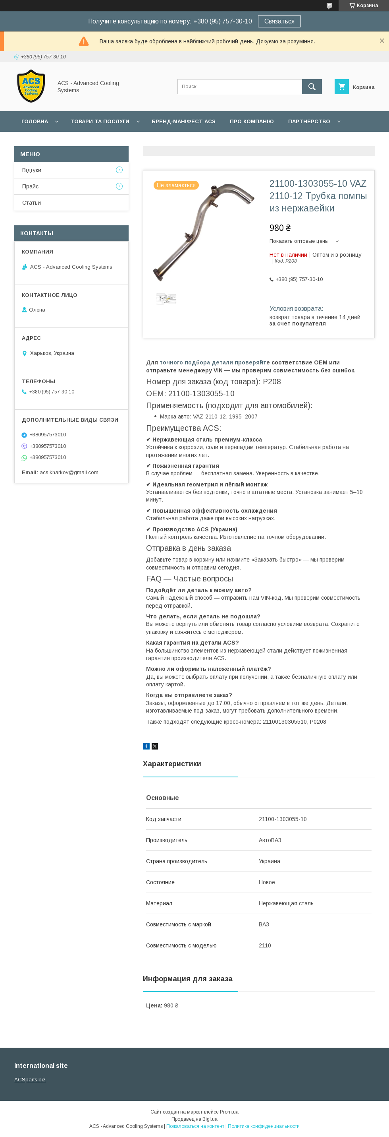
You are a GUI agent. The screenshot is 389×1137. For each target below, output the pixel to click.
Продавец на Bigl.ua (194, 1119)
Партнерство (309, 121)
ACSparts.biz (30, 1080)
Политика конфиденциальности (264, 1126)
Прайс (30, 186)
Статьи (31, 203)
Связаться (279, 21)
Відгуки (31, 170)
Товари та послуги (99, 121)
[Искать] (312, 86)
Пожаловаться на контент (195, 1126)
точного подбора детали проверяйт (213, 362)
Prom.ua (229, 1112)
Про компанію (252, 121)
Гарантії (33, 142)
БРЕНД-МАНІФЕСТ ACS (184, 121)
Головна (34, 121)
